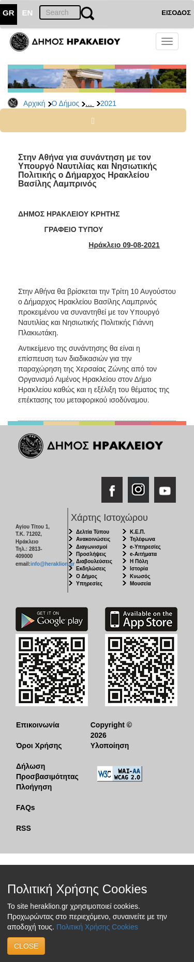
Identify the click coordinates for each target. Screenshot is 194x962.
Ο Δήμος (66, 103)
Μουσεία (140, 583)
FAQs (25, 807)
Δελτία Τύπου (92, 532)
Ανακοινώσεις (93, 539)
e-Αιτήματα (143, 554)
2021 (108, 103)
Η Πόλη (139, 561)
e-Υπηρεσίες (145, 547)
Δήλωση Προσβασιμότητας (45, 771)
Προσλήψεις (91, 554)
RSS (23, 828)
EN (27, 12)
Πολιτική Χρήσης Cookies (97, 927)
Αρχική (34, 103)
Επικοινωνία (37, 725)
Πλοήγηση (34, 787)
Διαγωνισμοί (91, 547)
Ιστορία (139, 568)
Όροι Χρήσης (39, 745)
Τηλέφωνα (142, 539)
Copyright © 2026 (111, 730)
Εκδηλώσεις (91, 568)
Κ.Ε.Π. (137, 532)
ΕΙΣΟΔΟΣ (176, 13)
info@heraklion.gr (52, 564)
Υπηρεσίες (89, 583)
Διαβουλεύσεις (94, 561)
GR (8, 12)
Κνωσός (140, 576)
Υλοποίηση (110, 745)
